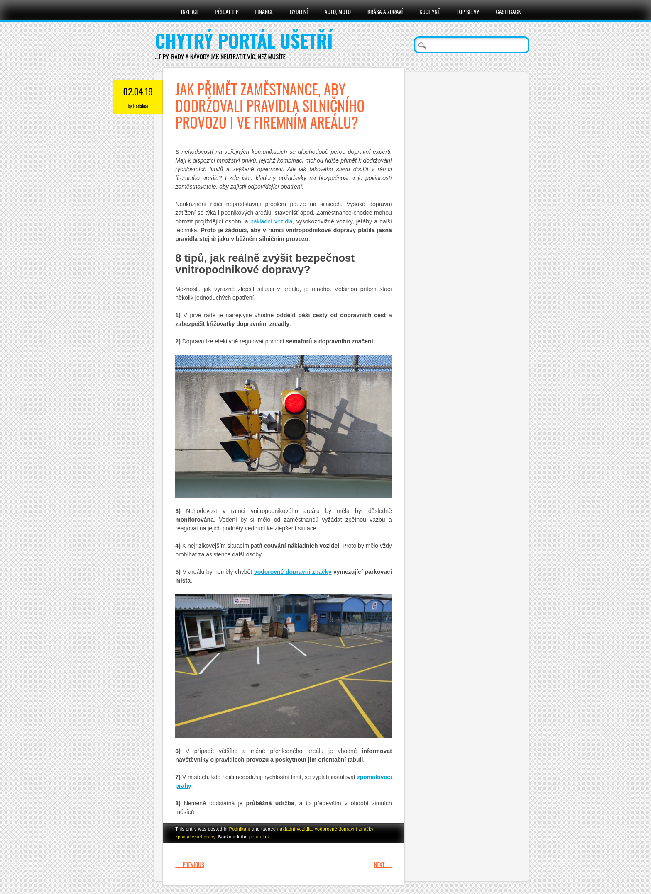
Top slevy (468, 11)
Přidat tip (227, 11)
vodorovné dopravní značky (344, 828)
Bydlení (299, 11)
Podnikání (239, 828)
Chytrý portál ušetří (244, 40)
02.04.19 (138, 91)
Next (383, 864)
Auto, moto (338, 11)
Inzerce (190, 11)
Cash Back (508, 11)
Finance (264, 11)
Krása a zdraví (385, 11)
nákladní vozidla (294, 828)
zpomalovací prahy (195, 836)
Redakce (140, 105)
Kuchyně (429, 11)
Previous (189, 864)
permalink (259, 836)
